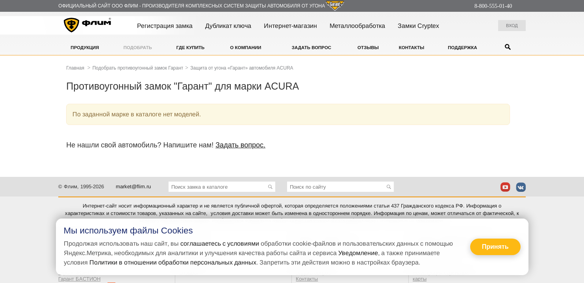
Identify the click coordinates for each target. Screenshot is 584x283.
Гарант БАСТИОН (79, 279)
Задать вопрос (311, 47)
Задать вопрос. (240, 145)
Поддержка (462, 47)
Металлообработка (357, 25)
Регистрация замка (165, 25)
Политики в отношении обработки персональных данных (172, 262)
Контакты (411, 47)
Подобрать (138, 47)
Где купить (190, 47)
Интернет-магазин (290, 25)
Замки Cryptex (418, 25)
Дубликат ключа (228, 25)
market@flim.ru (133, 186)
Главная (75, 68)
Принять (495, 246)
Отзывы (368, 47)
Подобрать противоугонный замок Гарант (138, 68)
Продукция (84, 47)
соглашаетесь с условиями (219, 243)
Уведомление (358, 253)
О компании (245, 47)
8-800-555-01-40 (493, 6)
